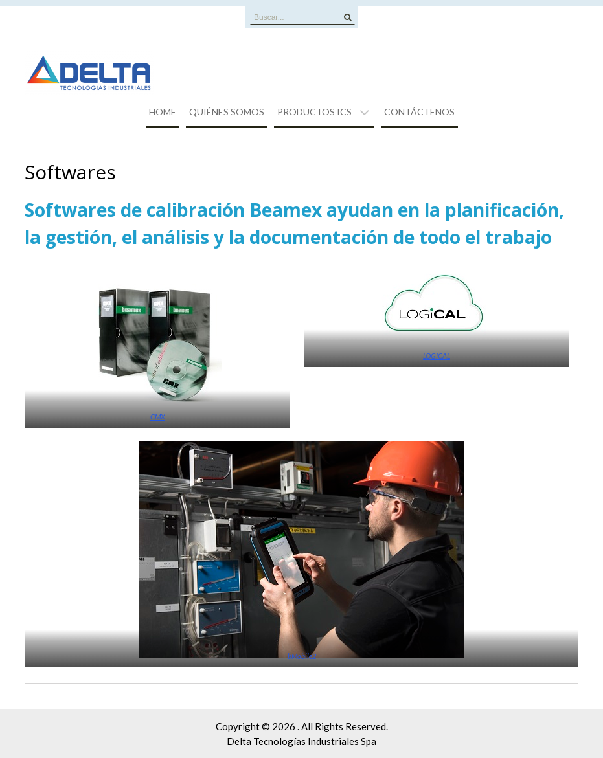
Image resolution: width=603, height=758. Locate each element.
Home (162, 111)
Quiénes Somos (226, 111)
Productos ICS (314, 111)
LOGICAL (436, 355)
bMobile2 (302, 656)
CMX (157, 416)
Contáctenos (419, 111)
